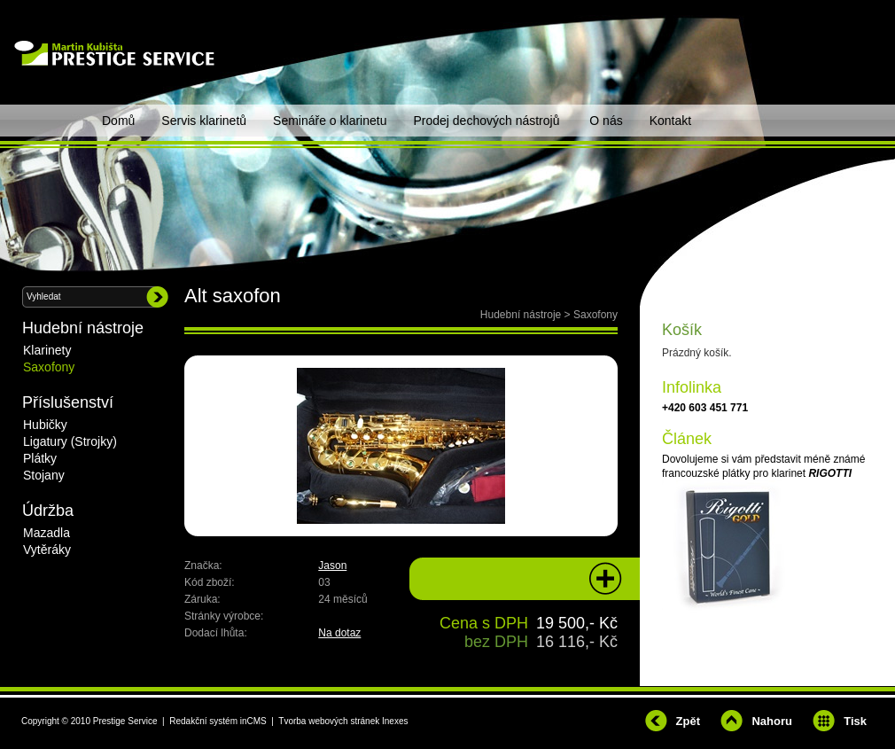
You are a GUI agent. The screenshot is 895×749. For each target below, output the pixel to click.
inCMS (253, 721)
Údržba (48, 510)
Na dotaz (339, 633)
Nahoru (771, 721)
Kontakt (670, 120)
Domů (118, 120)
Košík (682, 330)
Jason (332, 565)
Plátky (40, 458)
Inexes (395, 721)
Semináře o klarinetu (329, 120)
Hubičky (45, 424)
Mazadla (46, 533)
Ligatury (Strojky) (70, 441)
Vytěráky (47, 549)
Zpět (688, 721)
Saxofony (595, 314)
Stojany (44, 475)
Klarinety (47, 350)
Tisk (855, 721)
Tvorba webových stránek (328, 721)
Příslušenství (67, 402)
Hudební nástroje (520, 314)
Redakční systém (203, 721)
